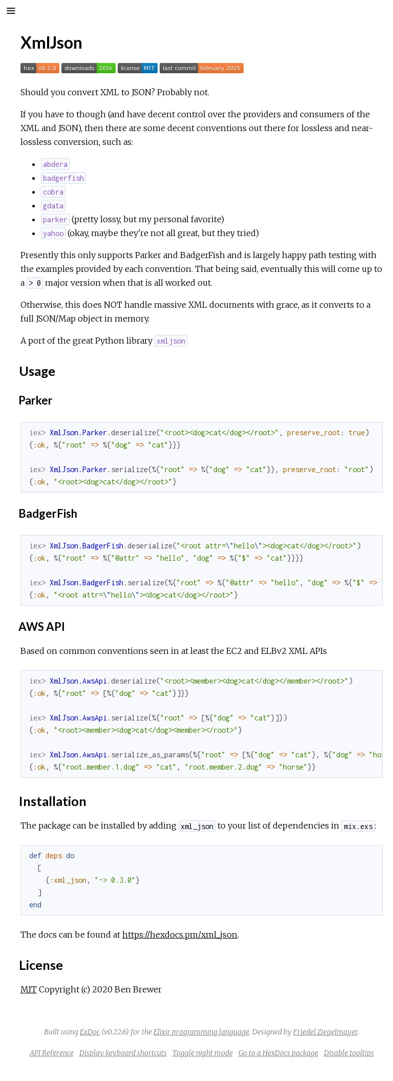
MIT (28, 989)
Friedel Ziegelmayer (325, 1031)
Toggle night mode (202, 1053)
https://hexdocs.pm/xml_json (179, 934)
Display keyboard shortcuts (123, 1053)
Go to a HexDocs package (278, 1053)
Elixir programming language (201, 1031)
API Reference (52, 1052)
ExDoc (90, 1031)
